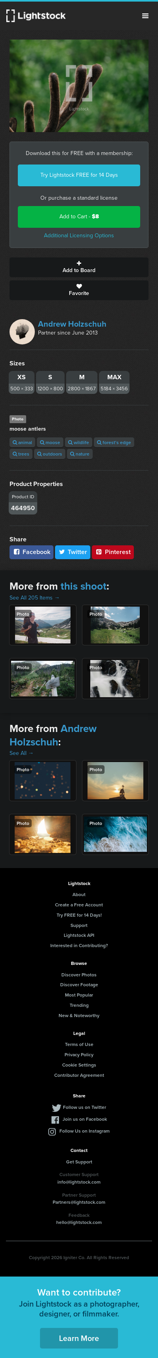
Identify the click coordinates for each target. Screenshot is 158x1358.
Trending (79, 1005)
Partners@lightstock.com (79, 1202)
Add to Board (79, 267)
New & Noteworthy (79, 1015)
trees (21, 453)
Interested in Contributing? (79, 945)
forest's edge (114, 442)
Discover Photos (79, 974)
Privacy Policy (79, 1054)
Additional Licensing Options (79, 235)
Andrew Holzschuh (72, 324)
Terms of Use (79, 1044)
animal (22, 442)
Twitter (73, 551)
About (79, 894)
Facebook (31, 551)
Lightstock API (79, 935)
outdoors (49, 453)
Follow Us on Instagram (84, 1130)
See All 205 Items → (35, 598)
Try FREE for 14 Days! (79, 915)
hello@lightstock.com (79, 1222)
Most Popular (79, 994)
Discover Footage (79, 984)
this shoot (84, 586)
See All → (22, 753)
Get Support (79, 1161)
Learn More (79, 1338)
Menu (145, 15)
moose (50, 442)
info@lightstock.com (79, 1181)
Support (79, 925)
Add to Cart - (79, 216)
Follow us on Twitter (84, 1107)
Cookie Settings (79, 1064)
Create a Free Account (79, 904)
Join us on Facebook (85, 1119)
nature (79, 453)
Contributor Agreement (79, 1075)
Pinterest (113, 551)
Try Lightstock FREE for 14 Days (79, 175)
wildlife (78, 442)
